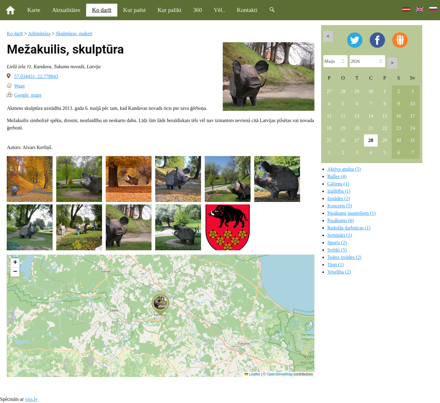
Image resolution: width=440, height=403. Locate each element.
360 (197, 10)
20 (356, 128)
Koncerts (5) (339, 205)
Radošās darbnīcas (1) (348, 227)
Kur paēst (134, 10)
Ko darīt (101, 10)
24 (412, 128)
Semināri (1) (339, 235)
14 (371, 115)
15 (384, 115)
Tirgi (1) (335, 264)
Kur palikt (170, 10)
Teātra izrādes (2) (344, 257)
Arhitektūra (39, 33)
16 (398, 115)
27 (329, 91)
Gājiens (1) (338, 183)
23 (398, 128)
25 (329, 140)
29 (356, 91)
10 (412, 103)
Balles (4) (336, 176)
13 (356, 115)
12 (343, 115)
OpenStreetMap (280, 374)
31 (412, 140)
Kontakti (247, 10)
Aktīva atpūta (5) (344, 169)
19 (343, 128)
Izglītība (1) (338, 191)
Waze (19, 85)
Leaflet (252, 374)
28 (343, 91)
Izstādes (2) (338, 198)
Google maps (27, 94)
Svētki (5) (337, 249)
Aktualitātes (66, 10)
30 (371, 91)
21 (371, 128)
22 (384, 128)
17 (412, 115)
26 (343, 140)
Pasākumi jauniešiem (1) (351, 213)
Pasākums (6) (340, 220)
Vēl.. (219, 10)
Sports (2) (337, 242)
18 (329, 128)
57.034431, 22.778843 (36, 76)
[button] (160, 305)
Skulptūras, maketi (74, 33)
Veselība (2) (339, 271)
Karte (33, 10)
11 (329, 115)
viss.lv (31, 399)
